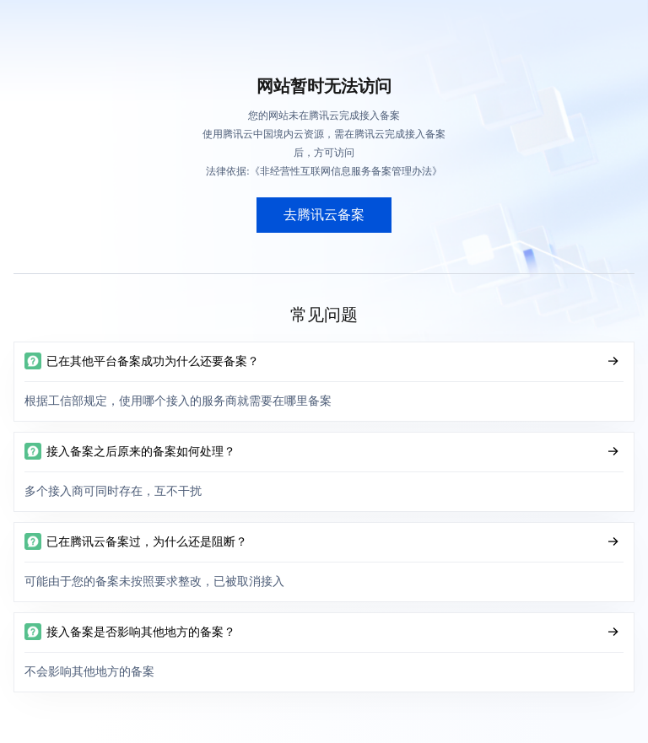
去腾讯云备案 (324, 214)
